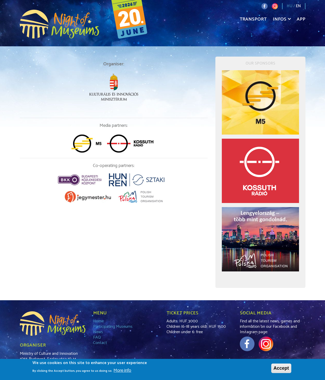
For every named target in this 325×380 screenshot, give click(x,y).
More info (122, 371)
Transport (253, 19)
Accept (281, 369)
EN (298, 6)
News (98, 332)
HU (289, 6)
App (301, 19)
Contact (100, 342)
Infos (279, 19)
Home (98, 321)
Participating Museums (113, 326)
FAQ (97, 337)
